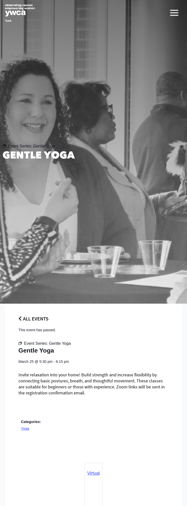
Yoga (25, 429)
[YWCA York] (20, 13)
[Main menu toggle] (174, 13)
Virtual (93, 473)
